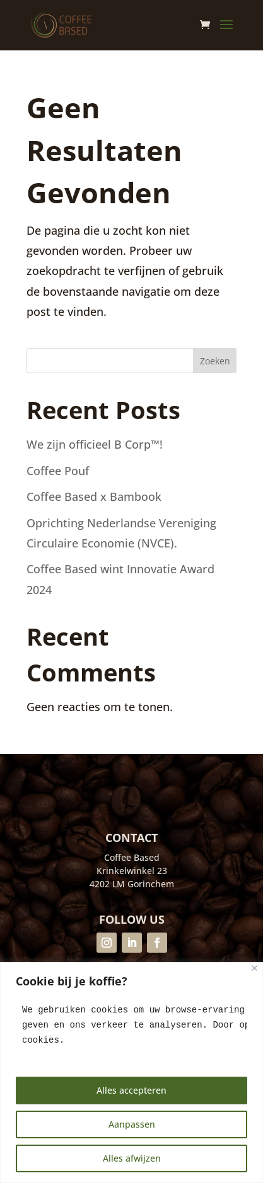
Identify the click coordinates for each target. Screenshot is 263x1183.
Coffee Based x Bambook (93, 496)
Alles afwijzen (132, 1158)
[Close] (254, 968)
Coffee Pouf (57, 470)
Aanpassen (131, 1124)
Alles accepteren (131, 1090)
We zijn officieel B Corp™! (96, 444)
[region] (131, 1072)
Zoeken (215, 361)
